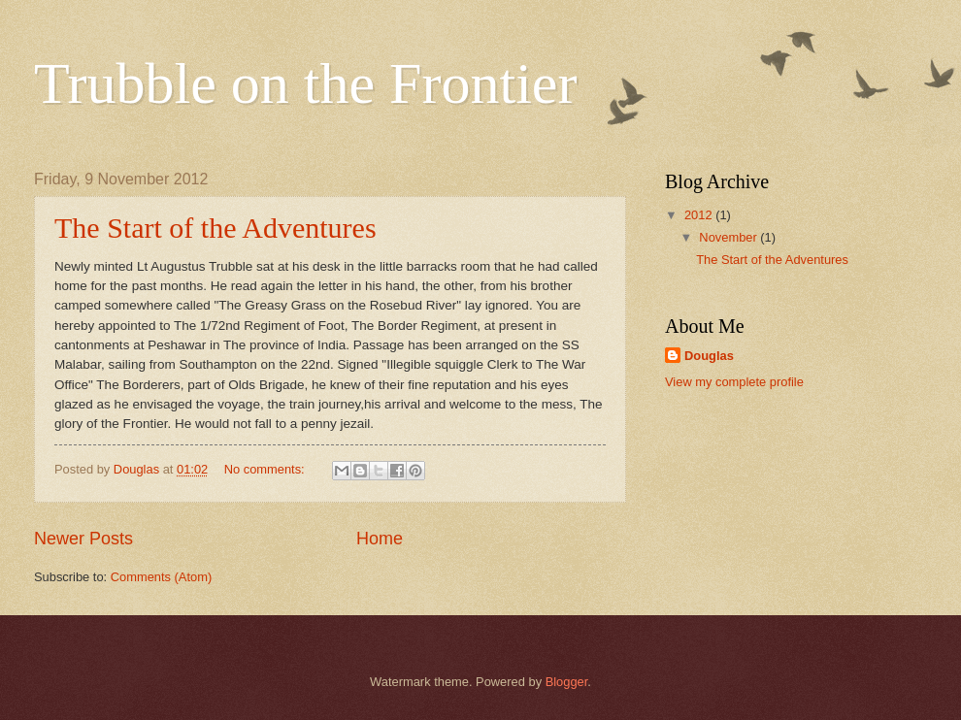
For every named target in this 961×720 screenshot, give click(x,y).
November (729, 237)
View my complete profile (734, 382)
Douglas (709, 355)
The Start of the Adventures (215, 228)
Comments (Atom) (161, 577)
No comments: (266, 469)
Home (379, 538)
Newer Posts (83, 538)
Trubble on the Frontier (305, 83)
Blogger (567, 681)
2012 (699, 215)
